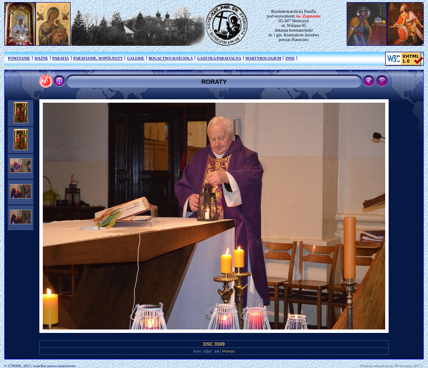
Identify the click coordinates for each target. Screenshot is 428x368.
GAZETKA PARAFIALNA (219, 58)
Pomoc (228, 351)
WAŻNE (41, 58)
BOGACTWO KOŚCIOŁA (171, 58)
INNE (290, 58)
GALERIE (136, 58)
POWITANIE (19, 58)
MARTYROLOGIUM (263, 58)
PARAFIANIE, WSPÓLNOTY (98, 58)
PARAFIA (60, 58)
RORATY (214, 81)
